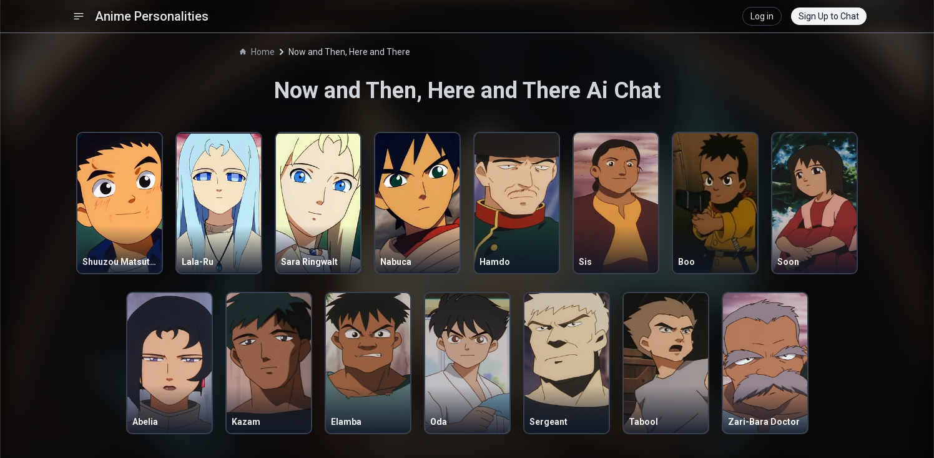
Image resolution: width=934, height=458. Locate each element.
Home (257, 52)
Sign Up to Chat (829, 16)
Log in (762, 16)
